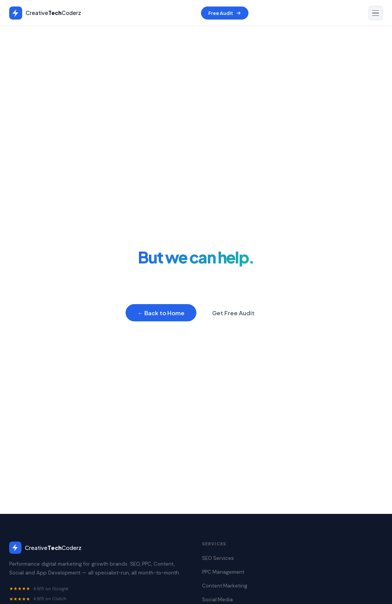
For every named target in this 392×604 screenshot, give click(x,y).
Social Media (217, 599)
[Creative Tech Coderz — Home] (45, 13)
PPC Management (156, 345)
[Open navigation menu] (375, 13)
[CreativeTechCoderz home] (99, 547)
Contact (293, 345)
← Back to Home (161, 312)
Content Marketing (213, 345)
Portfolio (259, 345)
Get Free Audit (233, 312)
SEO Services (105, 345)
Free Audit (224, 13)
